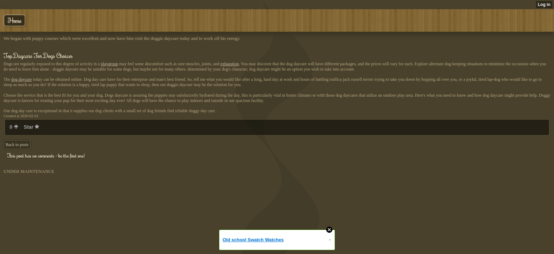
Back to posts (17, 144)
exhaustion (229, 63)
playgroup (109, 63)
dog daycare (21, 79)
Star (31, 127)
